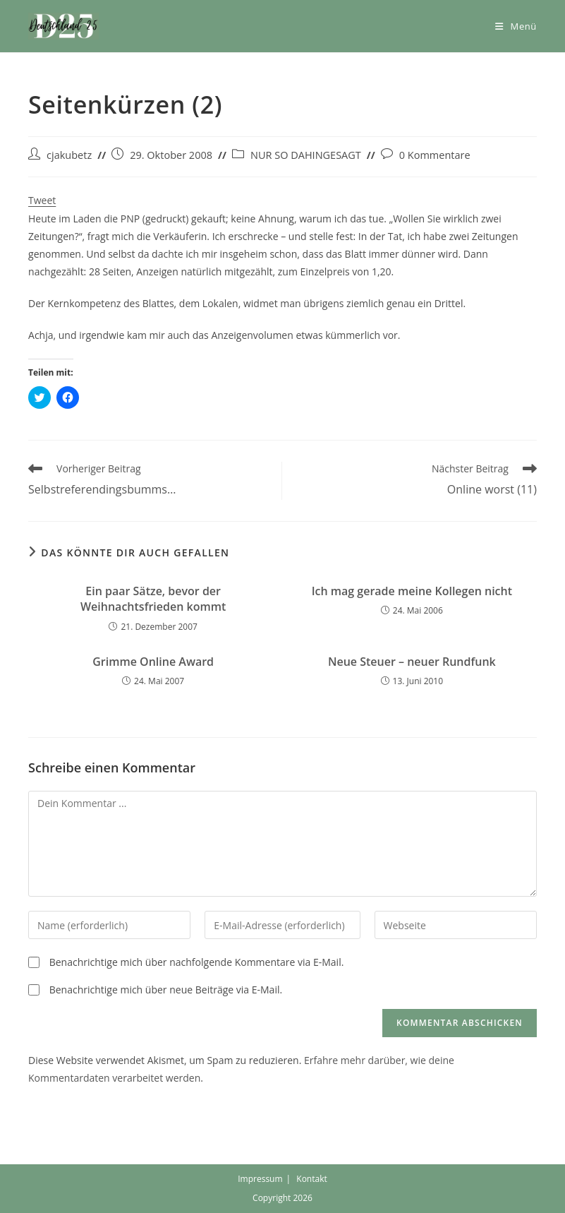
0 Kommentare (434, 155)
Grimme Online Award (153, 661)
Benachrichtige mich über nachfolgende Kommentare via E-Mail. (196, 962)
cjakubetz (69, 155)
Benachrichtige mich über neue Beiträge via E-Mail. (165, 989)
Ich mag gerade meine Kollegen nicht (412, 591)
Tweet (42, 200)
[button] (63, 26)
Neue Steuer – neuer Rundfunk (412, 661)
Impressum (260, 1179)
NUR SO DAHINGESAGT (305, 155)
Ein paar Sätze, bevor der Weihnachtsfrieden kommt (153, 598)
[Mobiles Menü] (516, 26)
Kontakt (311, 1179)
